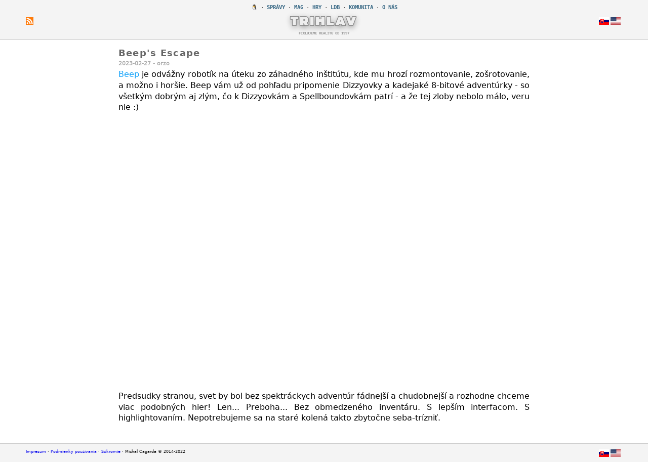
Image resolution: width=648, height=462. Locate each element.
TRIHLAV (324, 21)
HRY (316, 7)
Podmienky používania (74, 451)
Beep (128, 74)
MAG (298, 7)
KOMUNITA (361, 7)
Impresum (36, 451)
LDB (335, 7)
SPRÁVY (276, 7)
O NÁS (389, 7)
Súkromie (110, 451)
